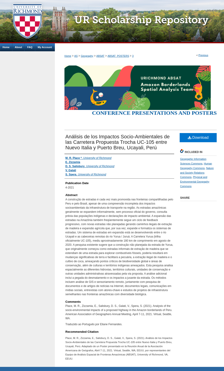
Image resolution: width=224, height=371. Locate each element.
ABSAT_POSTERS (118, 56)
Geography (87, 56)
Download (198, 137)
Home (67, 56)
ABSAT (100, 56)
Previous (203, 55)
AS (76, 56)
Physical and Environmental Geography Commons (194, 182)
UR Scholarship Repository (139, 21)
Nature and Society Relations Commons (197, 173)
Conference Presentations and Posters (154, 113)
